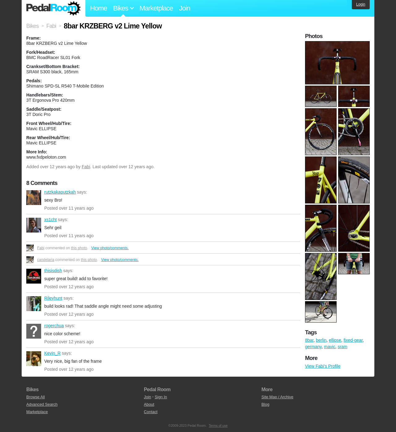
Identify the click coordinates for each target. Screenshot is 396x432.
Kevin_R (33, 358)
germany (313, 346)
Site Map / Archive (277, 397)
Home (98, 8)
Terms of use (218, 425)
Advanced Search (42, 404)
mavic (329, 346)
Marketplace (156, 8)
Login (360, 4)
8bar (309, 340)
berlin (321, 340)
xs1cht (33, 225)
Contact (150, 411)
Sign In (161, 397)
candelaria (45, 260)
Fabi (86, 166)
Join (184, 8)
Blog (265, 404)
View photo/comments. (110, 248)
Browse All (35, 397)
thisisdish (33, 276)
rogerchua (33, 331)
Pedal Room (53, 8)
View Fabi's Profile (322, 366)
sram (342, 346)
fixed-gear (353, 340)
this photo (79, 248)
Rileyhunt (33, 303)
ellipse (335, 340)
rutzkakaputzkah (33, 197)
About (149, 404)
